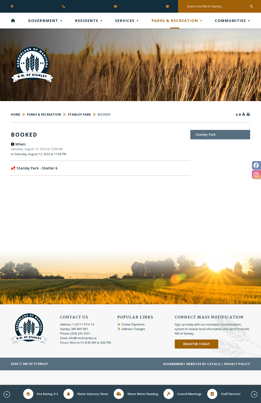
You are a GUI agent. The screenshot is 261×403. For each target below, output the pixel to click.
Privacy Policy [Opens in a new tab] (237, 379)
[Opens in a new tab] (13, 6)
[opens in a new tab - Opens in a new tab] (256, 165)
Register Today (196, 359)
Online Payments (131, 339)
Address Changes (131, 343)
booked (104, 114)
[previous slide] (7, 394)
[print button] (248, 114)
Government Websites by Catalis (192, 379)
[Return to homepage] (19, 114)
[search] (218, 6)
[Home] (13, 21)
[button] (251, 6)
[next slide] (254, 394)
